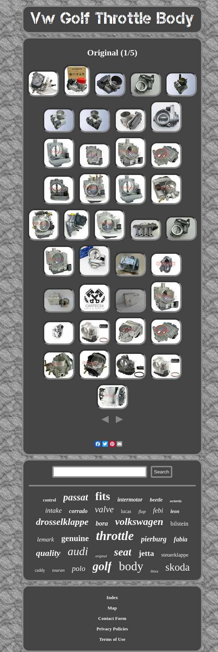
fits (102, 496)
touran (58, 570)
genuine (75, 538)
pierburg (154, 539)
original (101, 556)
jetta (146, 553)
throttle (115, 536)
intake (53, 510)
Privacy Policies (112, 628)
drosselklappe (62, 522)
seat (122, 552)
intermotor (129, 499)
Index (112, 597)
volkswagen (139, 521)
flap (142, 511)
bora (102, 523)
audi (78, 551)
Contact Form (112, 618)
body (131, 566)
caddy (40, 570)
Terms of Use (112, 639)
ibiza (154, 571)
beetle (156, 500)
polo (78, 568)
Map (112, 608)
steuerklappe (175, 555)
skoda (177, 567)
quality (48, 553)
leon (175, 511)
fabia (180, 539)
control (49, 500)
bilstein (180, 523)
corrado (78, 511)
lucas (126, 511)
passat (75, 497)
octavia (175, 501)
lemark (45, 539)
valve (104, 509)
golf (102, 566)
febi (158, 510)
